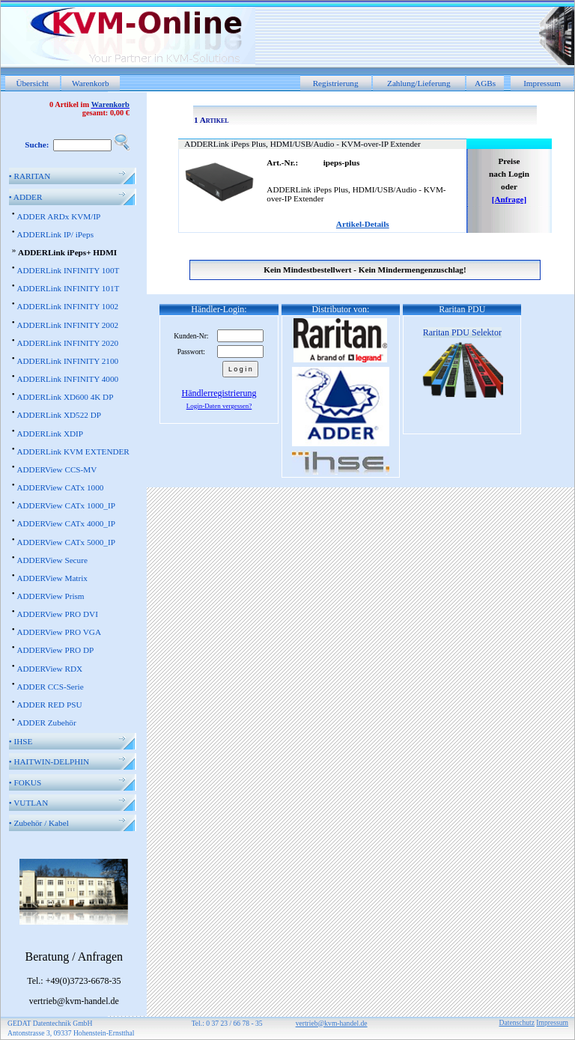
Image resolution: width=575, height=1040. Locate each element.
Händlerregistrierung (219, 393)
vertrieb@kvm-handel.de (332, 1023)
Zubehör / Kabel (39, 822)
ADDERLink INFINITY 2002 (67, 324)
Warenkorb (90, 83)
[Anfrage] (509, 199)
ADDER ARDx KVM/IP (58, 216)
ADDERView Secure (51, 560)
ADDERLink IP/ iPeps (55, 234)
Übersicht (32, 83)
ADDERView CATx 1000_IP (65, 505)
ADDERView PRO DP (55, 649)
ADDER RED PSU (49, 704)
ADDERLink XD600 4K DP (64, 396)
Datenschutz (517, 1022)
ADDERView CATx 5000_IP (65, 542)
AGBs (485, 83)
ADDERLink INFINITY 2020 (67, 342)
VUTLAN (29, 802)
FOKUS (25, 782)
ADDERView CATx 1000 (59, 487)
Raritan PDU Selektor (462, 332)
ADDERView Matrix (51, 578)
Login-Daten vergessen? (219, 406)
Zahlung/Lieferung (419, 83)
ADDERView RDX (49, 668)
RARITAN (30, 175)
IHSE (21, 741)
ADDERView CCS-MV (56, 469)
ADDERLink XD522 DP (58, 414)
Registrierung (336, 83)
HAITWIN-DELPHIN (49, 761)
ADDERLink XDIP (49, 433)
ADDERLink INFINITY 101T (67, 288)
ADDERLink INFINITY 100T (67, 270)
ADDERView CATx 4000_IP (65, 523)
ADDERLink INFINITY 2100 (67, 360)
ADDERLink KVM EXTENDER (72, 451)
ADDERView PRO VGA (58, 631)
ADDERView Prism (50, 596)
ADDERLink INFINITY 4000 (67, 378)
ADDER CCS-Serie (49, 686)
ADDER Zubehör (46, 722)
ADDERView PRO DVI (56, 613)
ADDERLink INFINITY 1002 (67, 306)
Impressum (542, 83)
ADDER (26, 196)
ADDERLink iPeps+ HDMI (67, 252)
